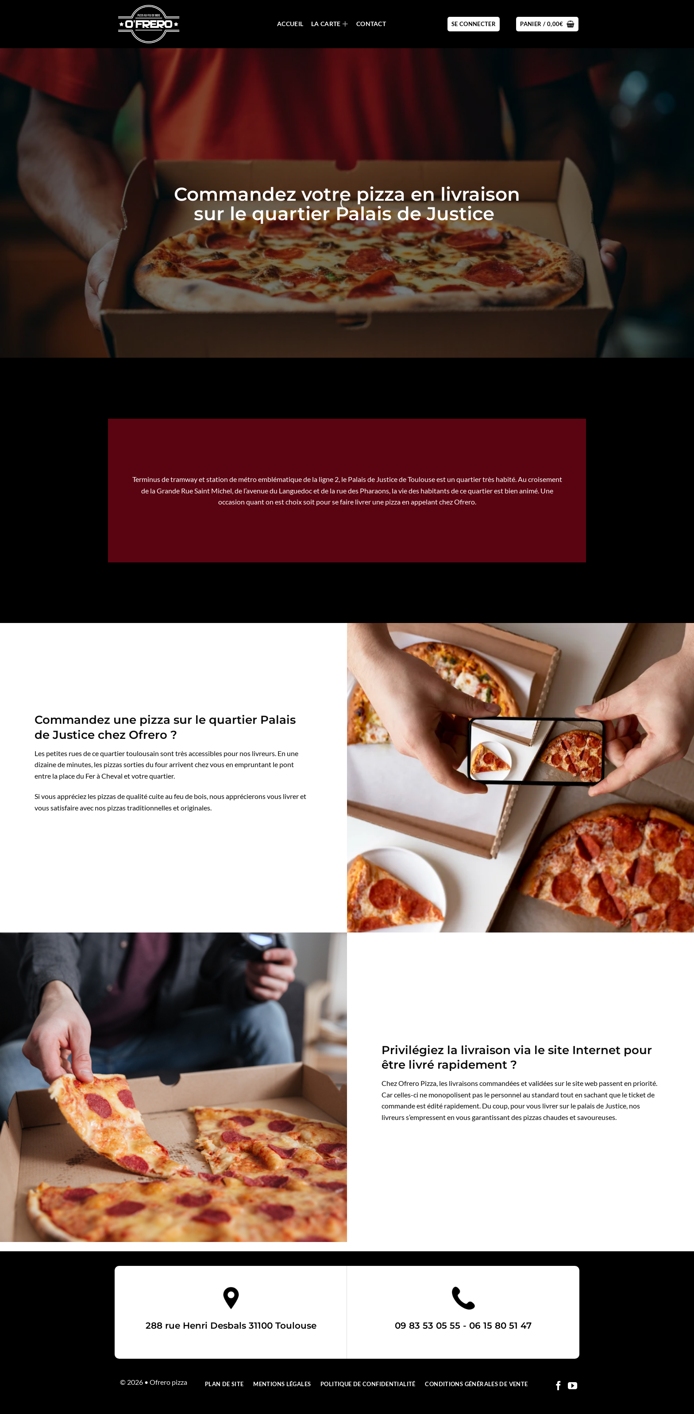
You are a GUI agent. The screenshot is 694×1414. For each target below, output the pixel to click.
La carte (329, 24)
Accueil (290, 23)
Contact (371, 23)
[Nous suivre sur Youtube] (572, 1386)
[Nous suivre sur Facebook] (558, 1386)
